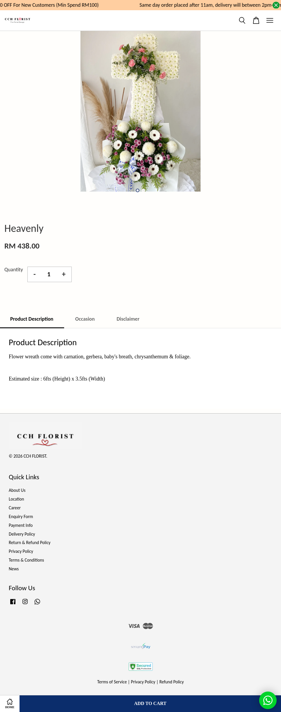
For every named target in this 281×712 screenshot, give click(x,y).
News (14, 569)
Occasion (85, 319)
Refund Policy (171, 682)
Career (15, 507)
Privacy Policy (21, 551)
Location (16, 499)
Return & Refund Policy (29, 542)
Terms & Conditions (26, 560)
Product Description (31, 319)
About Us (17, 490)
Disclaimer (128, 319)
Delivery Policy (22, 534)
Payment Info (21, 525)
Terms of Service (112, 682)
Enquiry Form (21, 516)
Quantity (13, 269)
